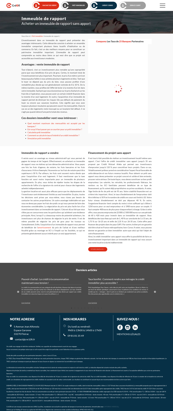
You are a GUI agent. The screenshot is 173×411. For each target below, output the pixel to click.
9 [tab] (98, 308)
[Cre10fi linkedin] (135, 327)
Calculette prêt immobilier (38, 132)
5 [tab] (85, 308)
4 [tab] (81, 308)
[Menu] (162, 5)
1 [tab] (71, 308)
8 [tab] (95, 308)
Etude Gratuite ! (97, 249)
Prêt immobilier (37, 36)
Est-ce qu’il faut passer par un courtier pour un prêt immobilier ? (54, 129)
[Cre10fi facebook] (120, 327)
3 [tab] (78, 308)
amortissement (44, 227)
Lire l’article (25, 303)
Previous (18, 292)
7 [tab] (91, 308)
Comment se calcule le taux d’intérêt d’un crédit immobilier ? (53, 135)
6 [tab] (88, 308)
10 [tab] (101, 308)
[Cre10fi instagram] (127, 327)
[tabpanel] (53, 290)
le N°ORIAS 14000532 (111, 407)
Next (155, 292)
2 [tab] (75, 308)
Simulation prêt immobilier (39, 138)
